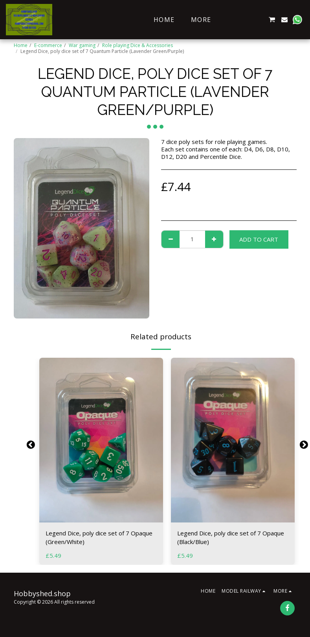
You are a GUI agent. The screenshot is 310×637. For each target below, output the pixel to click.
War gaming (82, 45)
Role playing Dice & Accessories (137, 45)
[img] (101, 440)
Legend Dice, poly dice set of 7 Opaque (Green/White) (99, 537)
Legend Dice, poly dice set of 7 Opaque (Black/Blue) (230, 537)
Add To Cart (258, 239)
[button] (234, 19)
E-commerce (48, 45)
